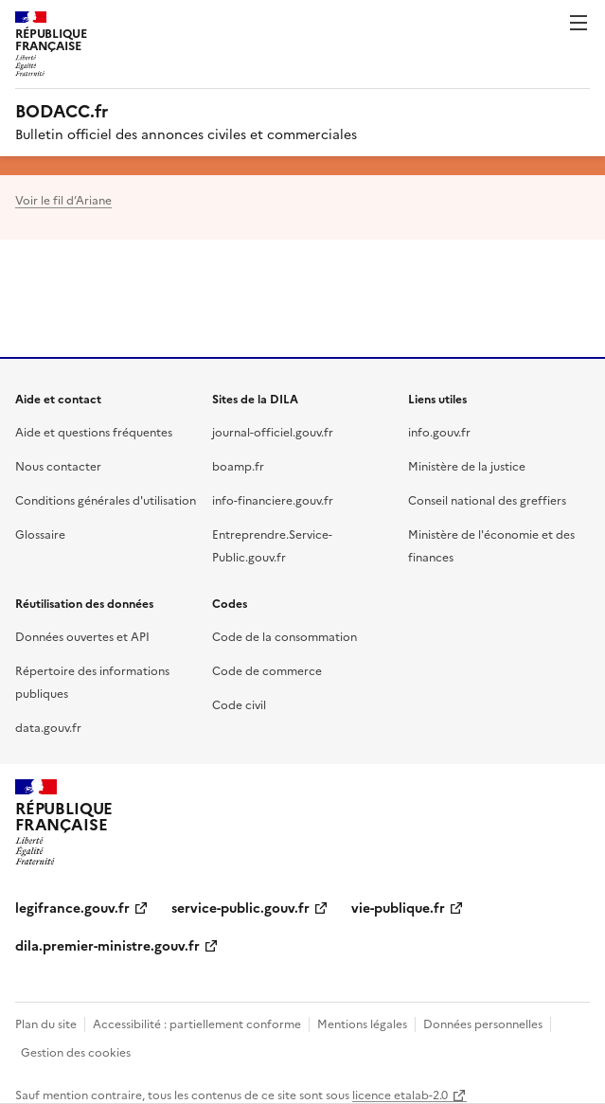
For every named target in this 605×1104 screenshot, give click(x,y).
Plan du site (46, 1023)
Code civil (239, 704)
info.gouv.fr (439, 431)
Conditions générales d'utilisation (105, 499)
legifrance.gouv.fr (72, 907)
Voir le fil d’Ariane (63, 199)
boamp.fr (238, 465)
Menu (578, 23)
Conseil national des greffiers (487, 499)
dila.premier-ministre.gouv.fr (107, 944)
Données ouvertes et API (82, 636)
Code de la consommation (284, 636)
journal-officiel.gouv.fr (272, 431)
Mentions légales (362, 1023)
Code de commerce (267, 670)
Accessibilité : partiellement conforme (197, 1023)
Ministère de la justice (466, 465)
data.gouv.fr (48, 727)
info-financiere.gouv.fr (272, 499)
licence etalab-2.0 (400, 1094)
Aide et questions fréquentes (93, 431)
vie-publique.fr (398, 907)
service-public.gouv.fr (240, 907)
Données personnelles (483, 1023)
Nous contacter (58, 465)
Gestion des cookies (76, 1051)
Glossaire (40, 533)
